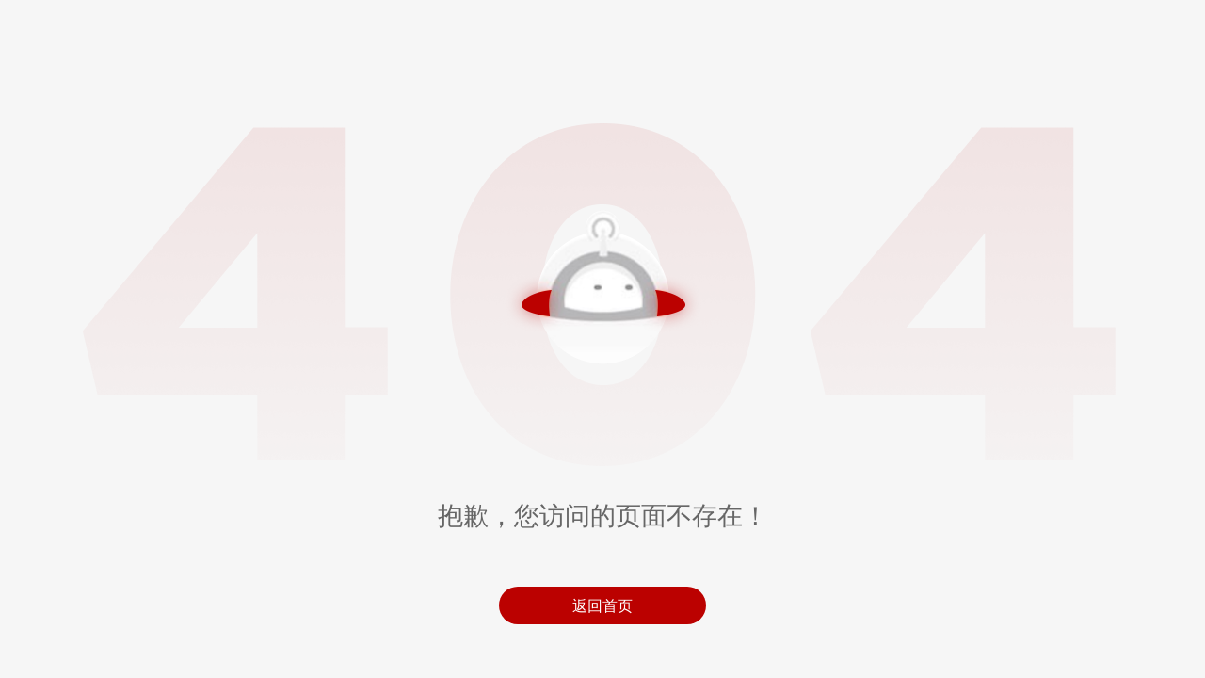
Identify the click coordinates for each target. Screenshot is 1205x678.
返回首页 (602, 605)
